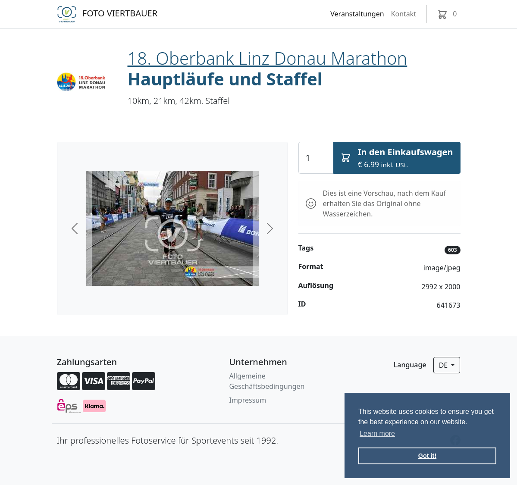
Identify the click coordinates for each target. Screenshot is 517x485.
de (444, 365)
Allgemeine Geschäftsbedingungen (266, 381)
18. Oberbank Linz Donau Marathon (267, 58)
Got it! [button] (427, 455)
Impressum (247, 400)
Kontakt (404, 14)
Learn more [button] (377, 433)
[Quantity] (316, 158)
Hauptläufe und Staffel (225, 79)
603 (452, 249)
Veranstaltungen (357, 14)
